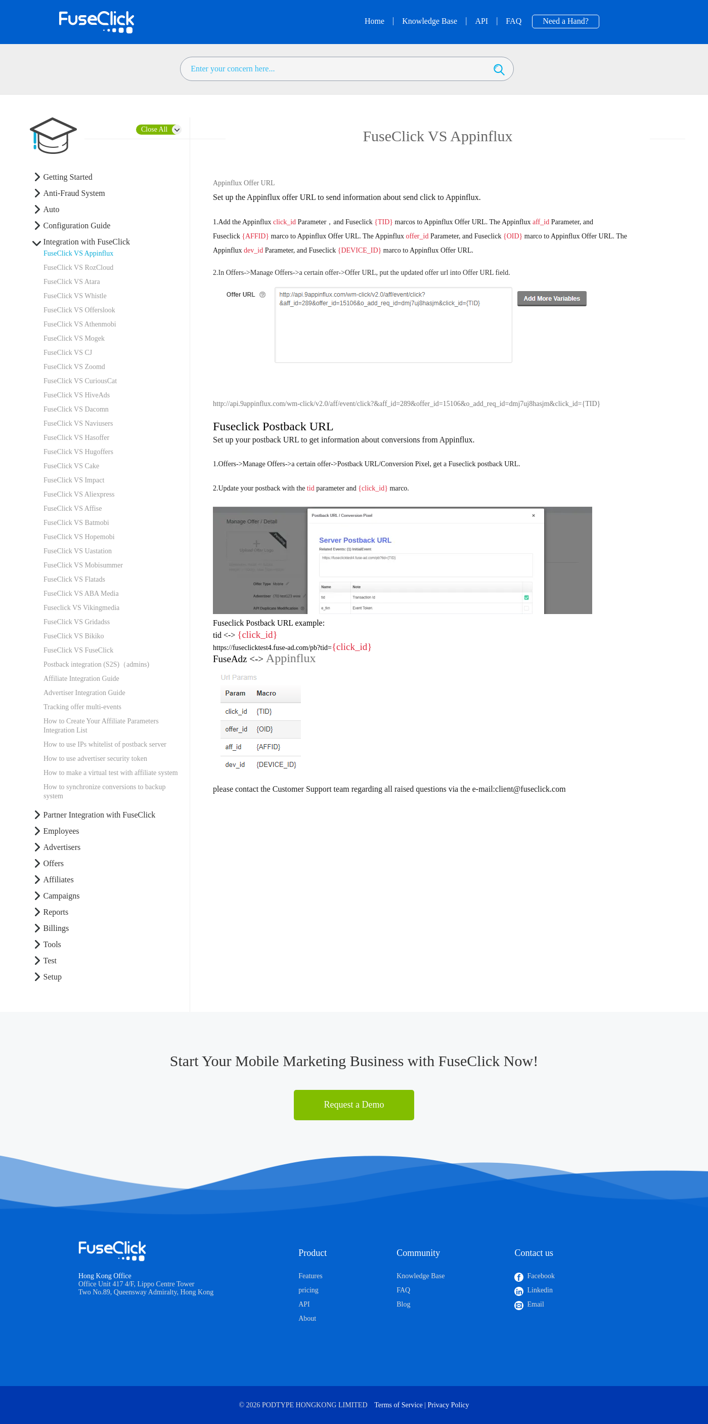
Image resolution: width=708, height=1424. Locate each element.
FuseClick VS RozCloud (78, 267)
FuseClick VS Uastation (77, 551)
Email (535, 1304)
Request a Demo (354, 1105)
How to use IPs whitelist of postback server (104, 744)
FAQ (403, 1290)
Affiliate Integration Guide (81, 678)
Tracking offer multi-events (82, 707)
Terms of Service (398, 1405)
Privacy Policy (448, 1405)
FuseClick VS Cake (71, 466)
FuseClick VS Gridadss (76, 622)
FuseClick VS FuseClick (78, 650)
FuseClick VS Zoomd (74, 367)
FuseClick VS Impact (73, 480)
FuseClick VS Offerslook (79, 310)
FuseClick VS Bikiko (73, 636)
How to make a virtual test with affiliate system (110, 773)
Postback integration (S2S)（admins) (96, 664)
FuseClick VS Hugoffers (78, 452)
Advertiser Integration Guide (84, 693)
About (307, 1318)
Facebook (540, 1276)
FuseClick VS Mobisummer (83, 565)
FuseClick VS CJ (67, 352)
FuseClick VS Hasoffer (76, 437)
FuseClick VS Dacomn (76, 409)
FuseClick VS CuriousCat (80, 381)
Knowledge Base (420, 1276)
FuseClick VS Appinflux (78, 253)
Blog (403, 1304)
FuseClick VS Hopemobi (79, 537)
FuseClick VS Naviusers (78, 423)
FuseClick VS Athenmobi (79, 324)
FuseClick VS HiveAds (76, 395)
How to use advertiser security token (95, 758)
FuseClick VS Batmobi (76, 522)
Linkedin (540, 1290)
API (304, 1304)
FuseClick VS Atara (71, 282)
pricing (308, 1290)
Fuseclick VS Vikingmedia (81, 608)
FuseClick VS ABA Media (81, 593)
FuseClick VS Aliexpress (79, 494)
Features (310, 1276)
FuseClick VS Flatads (74, 579)
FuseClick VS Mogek (74, 338)
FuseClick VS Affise (72, 508)
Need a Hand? (566, 21)
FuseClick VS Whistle (75, 296)
